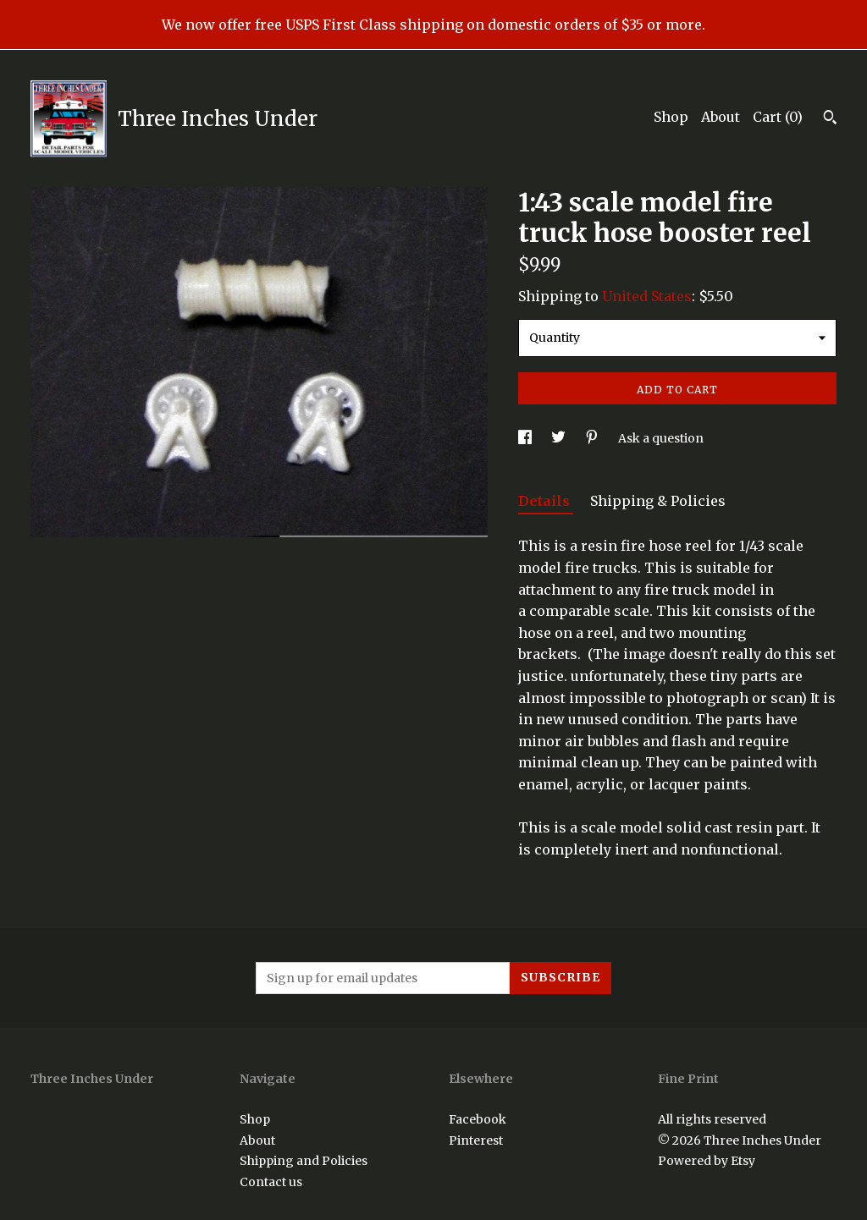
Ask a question (661, 438)
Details (545, 500)
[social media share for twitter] (559, 438)
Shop (671, 116)
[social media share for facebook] (526, 438)
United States (647, 296)
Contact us (271, 1182)
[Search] (830, 119)
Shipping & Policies (658, 500)
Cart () (778, 116)
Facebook (477, 1119)
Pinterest (476, 1140)
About (720, 116)
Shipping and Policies (303, 1160)
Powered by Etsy (706, 1160)
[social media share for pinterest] (593, 438)
